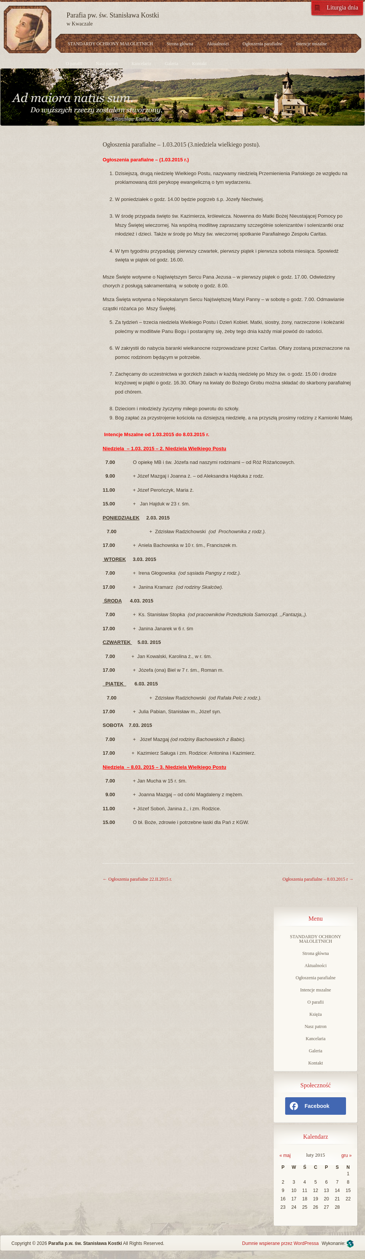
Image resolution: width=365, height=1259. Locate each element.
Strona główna (180, 43)
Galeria (171, 63)
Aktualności (218, 43)
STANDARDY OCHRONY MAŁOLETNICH (110, 43)
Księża (315, 1014)
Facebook (309, 1106)
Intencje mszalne (311, 43)
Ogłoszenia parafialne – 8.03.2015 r (318, 879)
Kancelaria (141, 63)
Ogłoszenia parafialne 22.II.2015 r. (137, 879)
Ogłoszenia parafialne (262, 43)
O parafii (74, 63)
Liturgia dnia (342, 7)
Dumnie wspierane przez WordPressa (280, 1243)
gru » (346, 1155)
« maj (284, 1155)
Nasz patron (107, 63)
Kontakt (199, 63)
